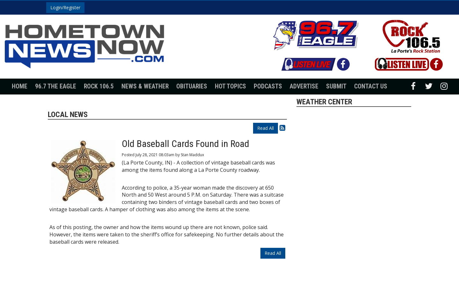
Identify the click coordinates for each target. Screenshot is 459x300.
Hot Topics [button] (230, 86)
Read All (265, 128)
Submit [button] (336, 86)
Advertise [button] (304, 86)
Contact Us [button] (370, 86)
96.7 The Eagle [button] (55, 86)
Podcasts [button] (268, 86)
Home (19, 86)
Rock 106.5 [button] (99, 86)
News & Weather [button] (145, 86)
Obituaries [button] (191, 86)
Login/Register (65, 7)
